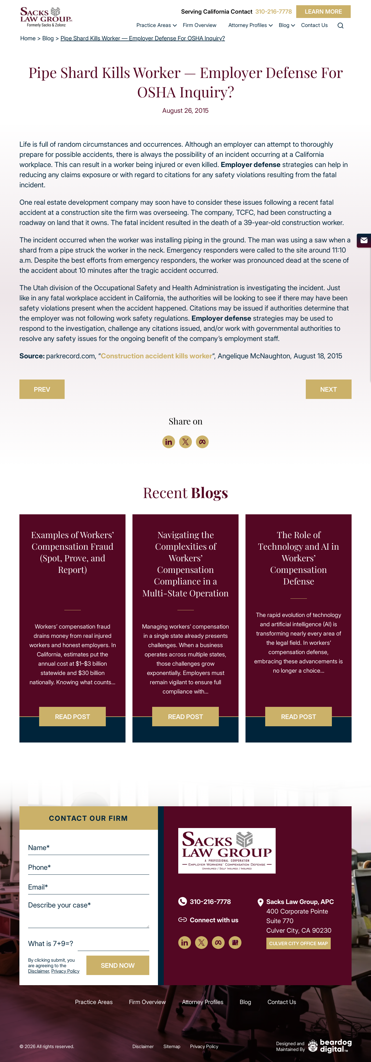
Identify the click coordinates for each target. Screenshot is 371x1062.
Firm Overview (200, 25)
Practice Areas (154, 25)
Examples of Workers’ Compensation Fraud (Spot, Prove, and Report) (72, 552)
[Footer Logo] (227, 850)
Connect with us (214, 919)
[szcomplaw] (46, 17)
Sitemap (171, 1046)
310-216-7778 (273, 11)
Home (28, 38)
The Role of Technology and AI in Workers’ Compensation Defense (298, 558)
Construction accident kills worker (156, 356)
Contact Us (314, 25)
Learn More (323, 11)
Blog (284, 25)
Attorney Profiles (247, 25)
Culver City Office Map (298, 943)
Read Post (72, 716)
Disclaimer (38, 970)
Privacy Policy (65, 970)
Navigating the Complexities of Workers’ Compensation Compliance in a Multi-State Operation (185, 564)
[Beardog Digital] (330, 1045)
